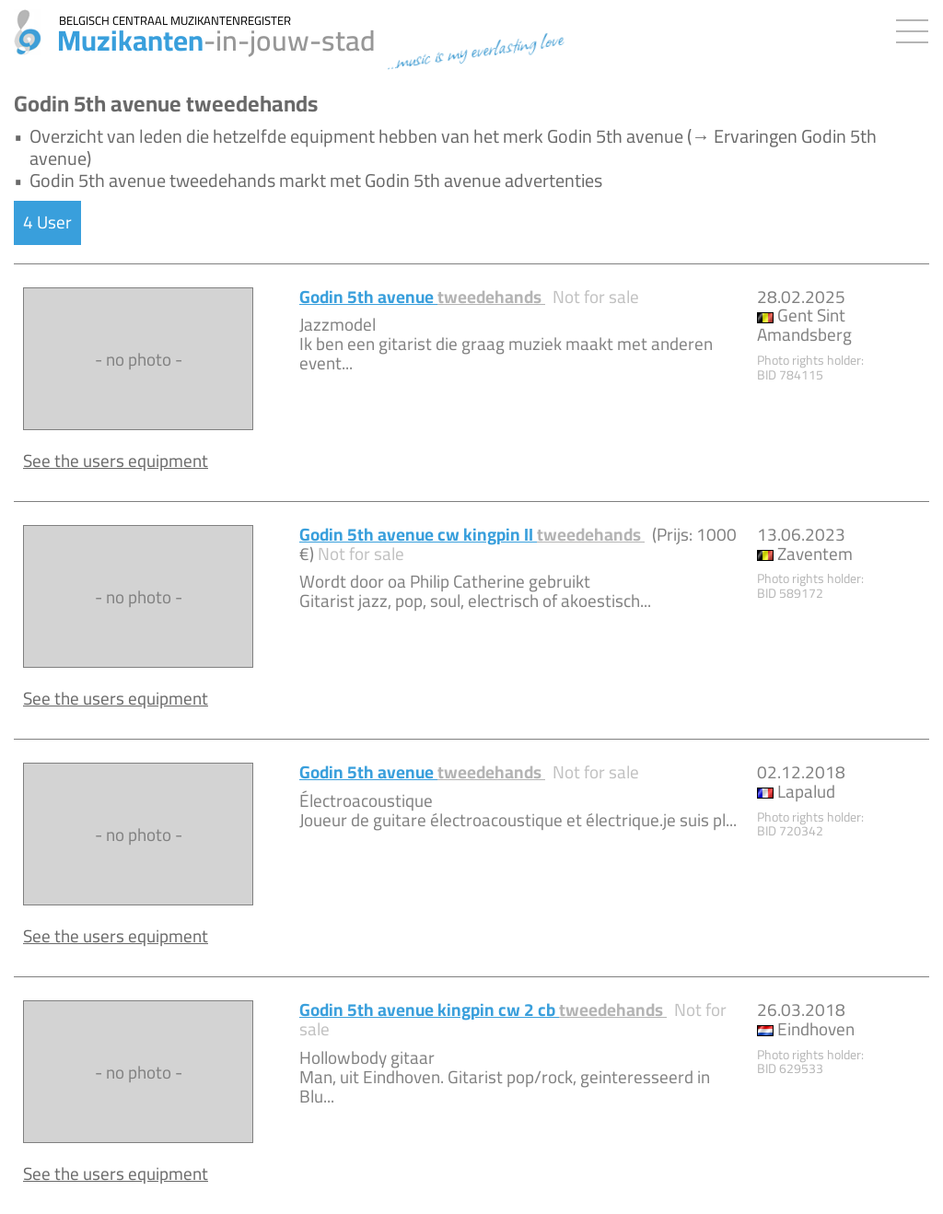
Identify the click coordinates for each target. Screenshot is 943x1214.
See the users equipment (115, 460)
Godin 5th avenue (422, 296)
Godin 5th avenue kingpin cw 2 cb (483, 1009)
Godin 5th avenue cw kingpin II (472, 534)
